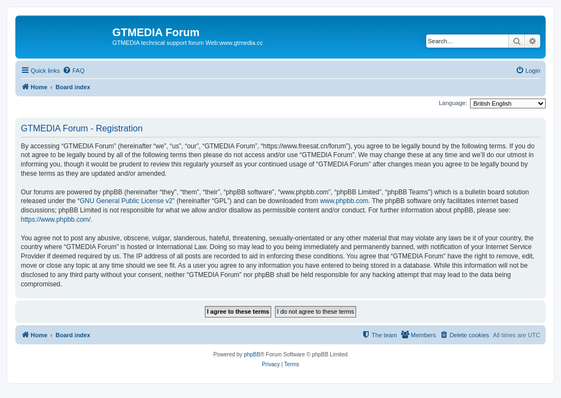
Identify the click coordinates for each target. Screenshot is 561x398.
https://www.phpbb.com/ (55, 219)
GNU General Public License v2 (125, 201)
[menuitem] (73, 70)
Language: (453, 103)
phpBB (252, 354)
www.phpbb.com (344, 201)
